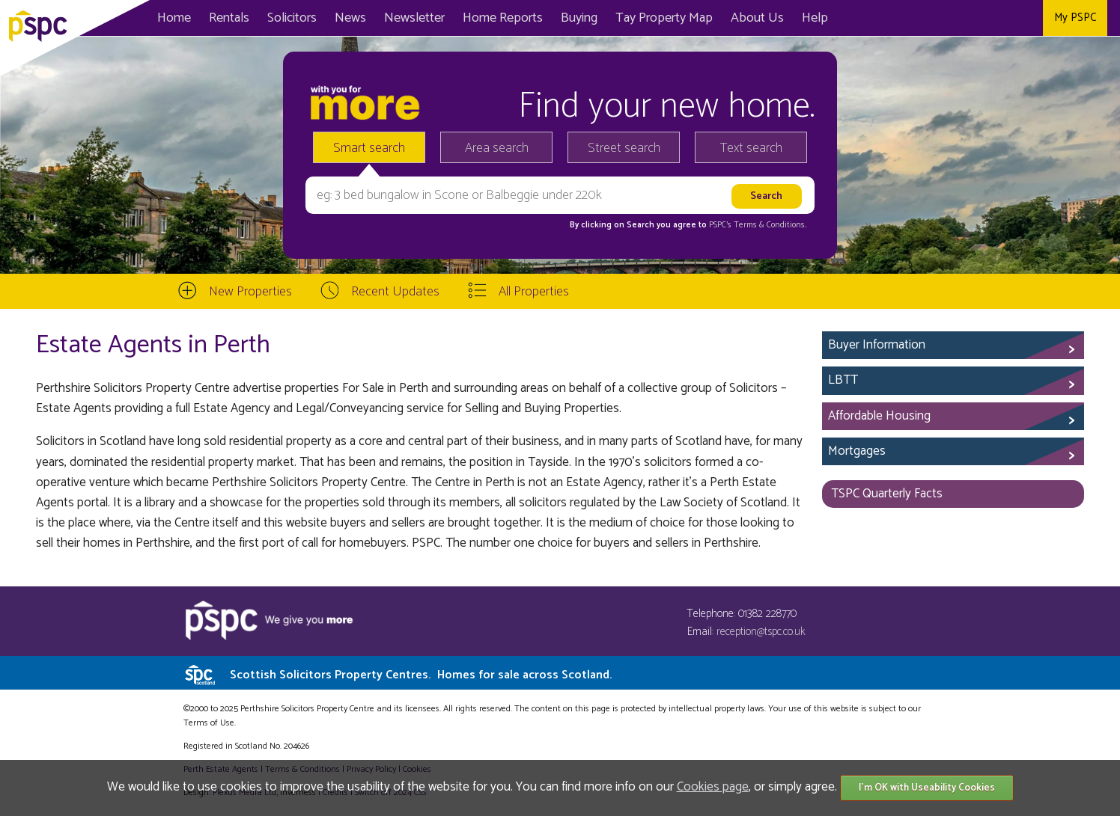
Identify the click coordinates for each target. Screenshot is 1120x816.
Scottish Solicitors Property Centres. (421, 675)
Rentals (229, 18)
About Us (757, 18)
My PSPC (1075, 17)
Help (815, 18)
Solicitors (292, 18)
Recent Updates (395, 291)
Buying (579, 18)
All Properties (534, 291)
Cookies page (713, 786)
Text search (751, 148)
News (350, 18)
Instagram (1026, 18)
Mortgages (857, 451)
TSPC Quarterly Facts (887, 493)
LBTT (843, 379)
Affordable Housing (879, 415)
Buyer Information (876, 344)
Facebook (959, 18)
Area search (497, 148)
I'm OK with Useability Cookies (927, 788)
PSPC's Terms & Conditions (757, 225)
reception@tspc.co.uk (761, 631)
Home (174, 18)
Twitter (992, 18)
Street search (624, 148)
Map (664, 18)
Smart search (369, 148)
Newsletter (414, 18)
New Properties (250, 291)
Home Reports (503, 18)
